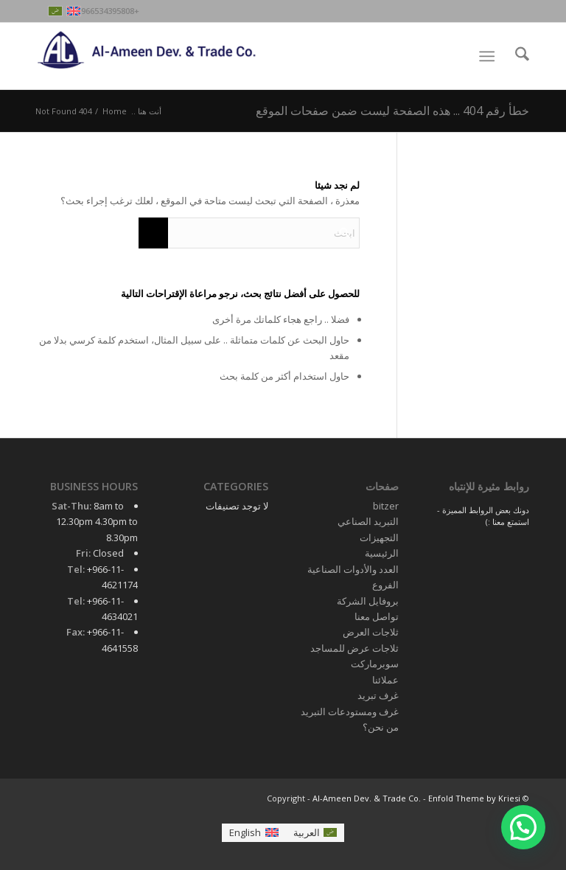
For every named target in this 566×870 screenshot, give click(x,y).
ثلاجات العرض (371, 631)
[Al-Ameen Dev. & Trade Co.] (147, 56)
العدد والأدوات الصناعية (353, 569)
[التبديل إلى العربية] (315, 833)
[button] (523, 827)
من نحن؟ (381, 727)
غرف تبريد (378, 695)
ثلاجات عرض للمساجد (354, 648)
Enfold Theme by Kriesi (474, 798)
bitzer (386, 505)
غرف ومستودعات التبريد (350, 711)
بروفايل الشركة (368, 601)
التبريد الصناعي (368, 521)
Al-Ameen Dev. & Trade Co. (366, 798)
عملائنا (385, 679)
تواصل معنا (376, 616)
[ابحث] (514, 56)
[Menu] (489, 56)
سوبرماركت (375, 663)
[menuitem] (514, 56)
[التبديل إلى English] (253, 833)
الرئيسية (382, 553)
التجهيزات (379, 537)
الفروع (385, 584)
